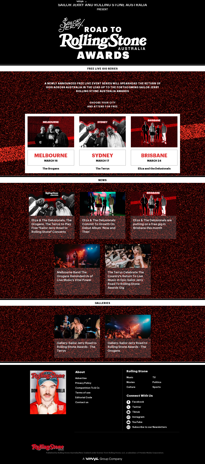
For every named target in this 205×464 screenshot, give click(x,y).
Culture (131, 387)
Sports (156, 387)
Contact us (81, 402)
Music (130, 377)
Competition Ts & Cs (87, 388)
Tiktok (133, 412)
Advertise (81, 378)
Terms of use (82, 393)
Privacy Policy (83, 383)
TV (154, 377)
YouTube (134, 422)
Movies (131, 382)
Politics (156, 382)
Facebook (135, 402)
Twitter (134, 407)
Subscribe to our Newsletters (147, 427)
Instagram (135, 417)
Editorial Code (83, 397)
